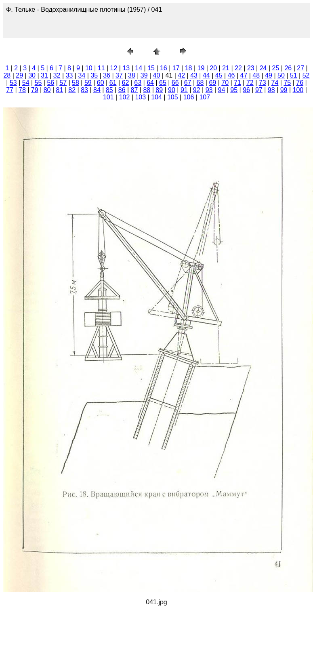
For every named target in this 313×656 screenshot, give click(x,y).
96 (246, 89)
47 (244, 75)
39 (144, 75)
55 (38, 82)
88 (146, 89)
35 (94, 75)
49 (268, 75)
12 (114, 68)
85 (109, 89)
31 (44, 75)
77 (9, 89)
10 (88, 68)
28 (7, 75)
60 (100, 82)
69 (212, 82)
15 (151, 68)
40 (156, 75)
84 (97, 89)
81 (59, 89)
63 (137, 82)
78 (22, 89)
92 (196, 89)
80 (47, 89)
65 (162, 82)
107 (204, 97)
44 (206, 75)
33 (69, 75)
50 (281, 75)
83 (84, 89)
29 (19, 75)
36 (106, 75)
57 (63, 82)
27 (300, 68)
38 (131, 75)
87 (134, 89)
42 (181, 75)
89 (159, 89)
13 (126, 68)
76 (299, 82)
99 (284, 89)
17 (176, 68)
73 (262, 82)
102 (124, 97)
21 (225, 68)
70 (225, 82)
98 (271, 89)
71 (237, 82)
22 (238, 68)
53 (13, 82)
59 (88, 82)
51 (293, 75)
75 (287, 82)
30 (32, 75)
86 (122, 89)
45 (219, 75)
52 (306, 75)
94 (221, 89)
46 (231, 75)
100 (298, 89)
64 (150, 82)
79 (34, 89)
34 (82, 75)
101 (108, 97)
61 (113, 82)
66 (175, 82)
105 (172, 97)
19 (201, 68)
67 (187, 82)
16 (163, 68)
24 (263, 68)
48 (256, 75)
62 (125, 82)
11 (101, 68)
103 (140, 97)
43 (193, 75)
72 (250, 82)
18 (188, 68)
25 (275, 68)
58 (75, 82)
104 (156, 97)
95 (233, 89)
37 (119, 75)
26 (288, 68)
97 (259, 89)
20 (213, 68)
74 (275, 82)
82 (72, 89)
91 (184, 89)
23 (250, 68)
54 (25, 82)
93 (209, 89)
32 (57, 75)
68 (200, 82)
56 (50, 82)
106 (188, 97)
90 (171, 89)
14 (138, 68)
